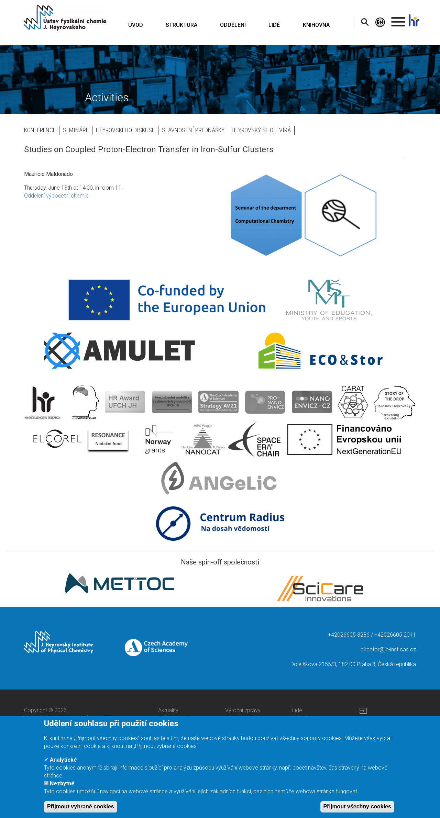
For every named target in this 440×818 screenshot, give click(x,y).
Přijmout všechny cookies (357, 811)
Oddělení (302, 718)
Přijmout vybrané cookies (80, 811)
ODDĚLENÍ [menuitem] (233, 25)
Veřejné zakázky (245, 718)
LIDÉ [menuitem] (274, 25)
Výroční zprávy (243, 710)
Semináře (76, 130)
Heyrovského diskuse (125, 130)
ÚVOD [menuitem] (135, 25)
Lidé (297, 710)
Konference (40, 130)
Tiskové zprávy (176, 718)
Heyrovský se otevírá (261, 130)
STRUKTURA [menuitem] (181, 25)
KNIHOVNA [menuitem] (316, 25)
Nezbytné (62, 788)
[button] (313, 215)
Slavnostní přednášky (193, 130)
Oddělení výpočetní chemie (56, 195)
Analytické (63, 764)
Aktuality (168, 710)
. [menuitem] (398, 18)
